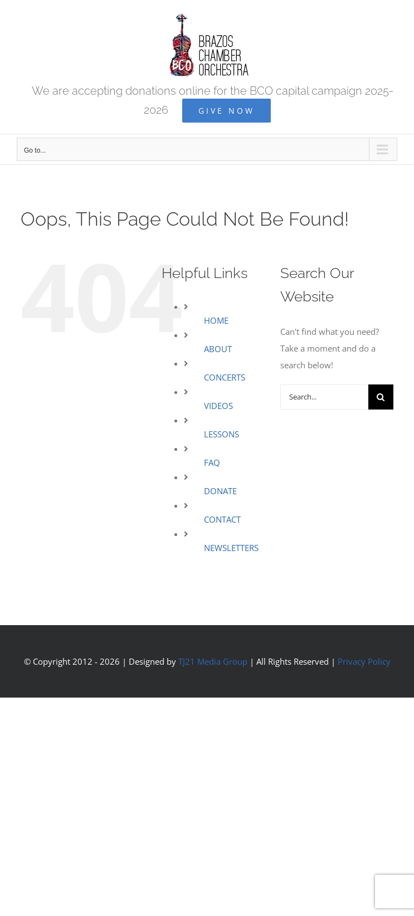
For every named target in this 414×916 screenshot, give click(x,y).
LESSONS (221, 434)
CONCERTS (224, 377)
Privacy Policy (364, 661)
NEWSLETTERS (231, 547)
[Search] (380, 397)
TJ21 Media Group (212, 661)
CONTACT (222, 519)
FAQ (212, 462)
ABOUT (218, 348)
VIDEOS (218, 405)
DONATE (220, 490)
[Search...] (324, 397)
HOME (216, 320)
